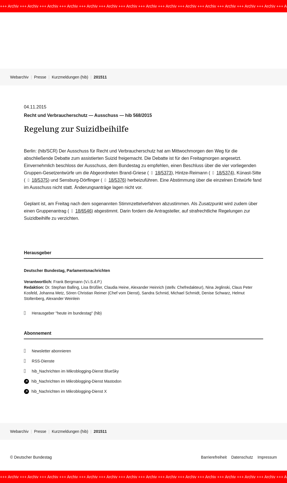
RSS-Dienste (43, 361)
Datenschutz (242, 457)
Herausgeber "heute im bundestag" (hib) (67, 313)
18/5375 (37, 180)
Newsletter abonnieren (51, 351)
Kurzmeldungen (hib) (70, 77)
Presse (40, 77)
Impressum (267, 457)
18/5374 (221, 172)
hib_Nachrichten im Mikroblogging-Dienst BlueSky (75, 371)
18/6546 (80, 211)
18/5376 (113, 180)
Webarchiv (19, 77)
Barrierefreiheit (214, 457)
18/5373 (160, 172)
